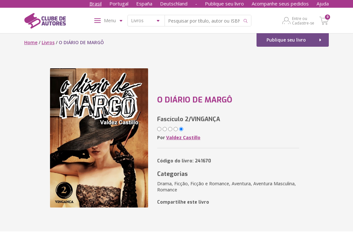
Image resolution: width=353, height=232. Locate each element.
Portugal (118, 3)
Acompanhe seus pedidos (280, 3)
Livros (48, 42)
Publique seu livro (224, 3)
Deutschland (173, 3)
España (144, 3)
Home (30, 42)
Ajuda (323, 3)
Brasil (95, 3)
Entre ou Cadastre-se (303, 20)
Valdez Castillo (183, 137)
